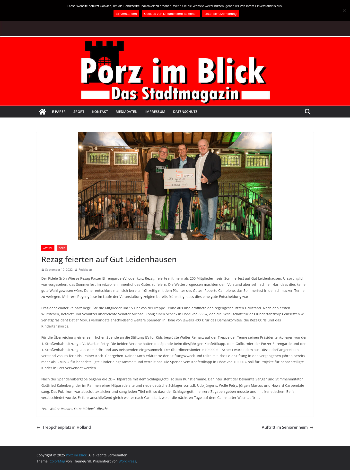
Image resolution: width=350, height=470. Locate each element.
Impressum (155, 111)
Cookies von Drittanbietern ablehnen (170, 14)
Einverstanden (126, 14)
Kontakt (100, 111)
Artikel (47, 248)
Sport (78, 111)
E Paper (59, 111)
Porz (62, 248)
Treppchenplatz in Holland (63, 427)
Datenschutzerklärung (220, 14)
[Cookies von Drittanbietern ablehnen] (343, 10)
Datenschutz (185, 111)
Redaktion (85, 270)
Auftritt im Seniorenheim (288, 427)
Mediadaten (127, 111)
